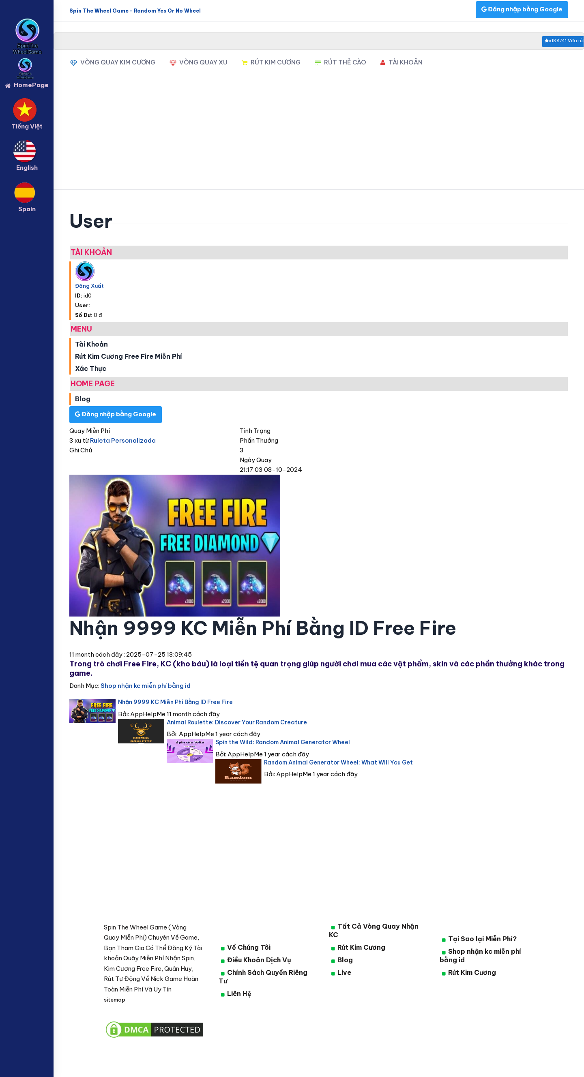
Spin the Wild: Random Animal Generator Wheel (282, 742)
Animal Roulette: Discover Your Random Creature (237, 722)
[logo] (27, 24)
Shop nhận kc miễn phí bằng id (145, 685)
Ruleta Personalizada (123, 440)
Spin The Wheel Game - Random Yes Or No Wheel (135, 11)
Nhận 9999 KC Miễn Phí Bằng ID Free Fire (175, 702)
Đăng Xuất (89, 286)
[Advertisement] (318, 133)
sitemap (114, 999)
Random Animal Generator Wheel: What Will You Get (338, 762)
